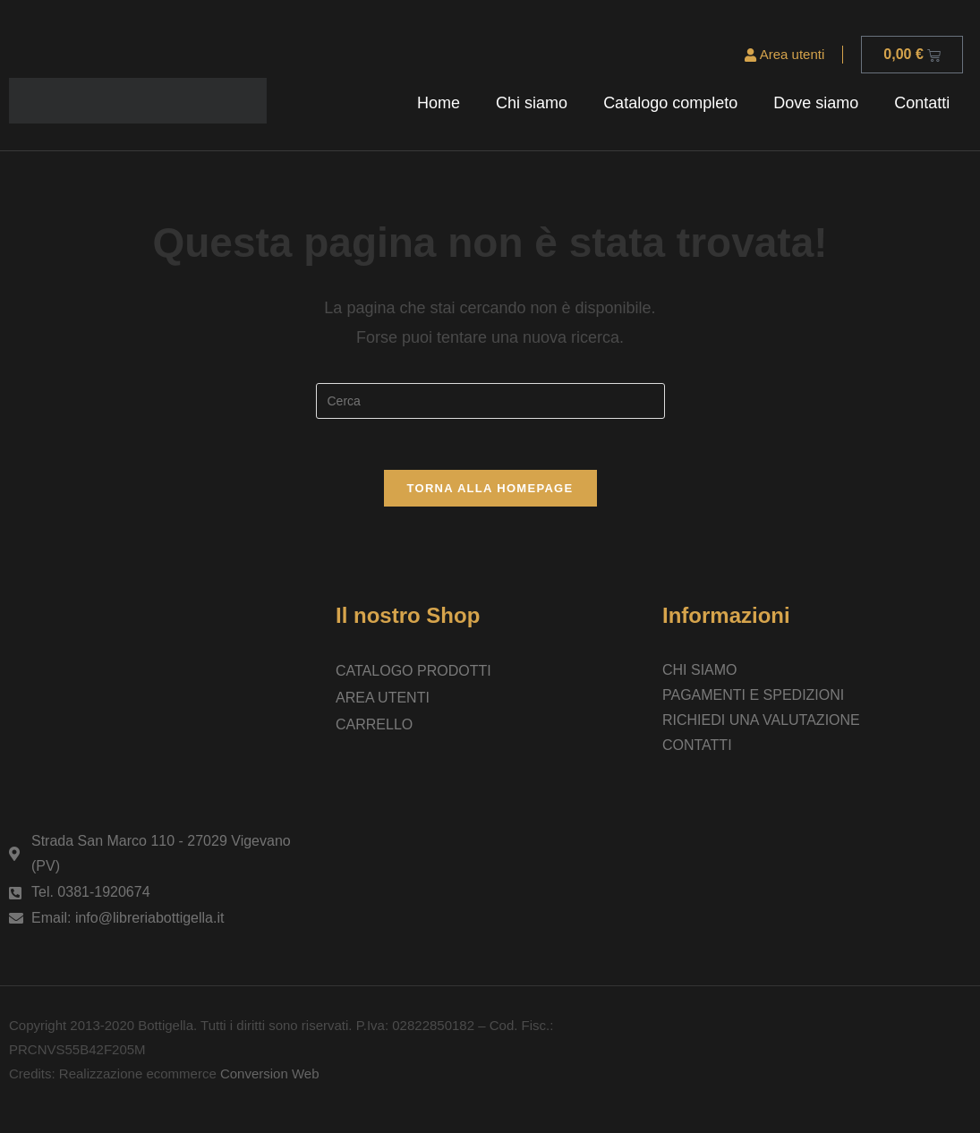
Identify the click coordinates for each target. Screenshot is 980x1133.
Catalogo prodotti (413, 673)
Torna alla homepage (490, 491)
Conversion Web (268, 1076)
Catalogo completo (670, 103)
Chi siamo (531, 103)
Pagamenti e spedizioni (753, 697)
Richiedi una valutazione (761, 722)
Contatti (922, 103)
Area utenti (784, 54)
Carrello (374, 727)
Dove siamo (815, 103)
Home (438, 103)
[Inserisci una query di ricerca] (490, 401)
